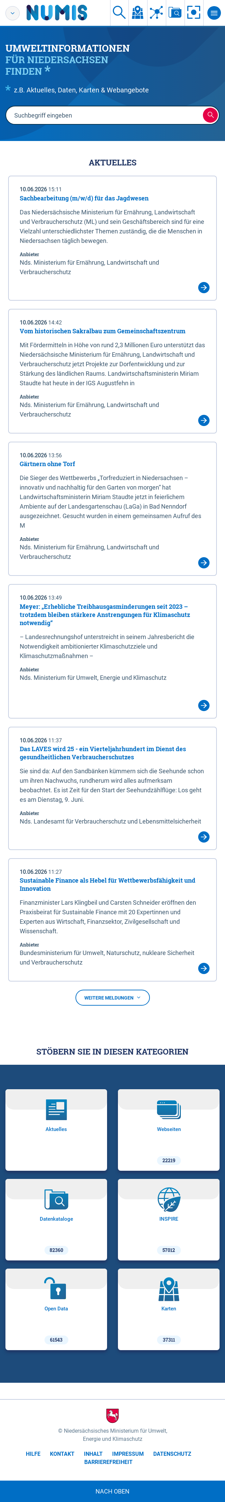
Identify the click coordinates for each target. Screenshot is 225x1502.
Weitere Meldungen (112, 998)
